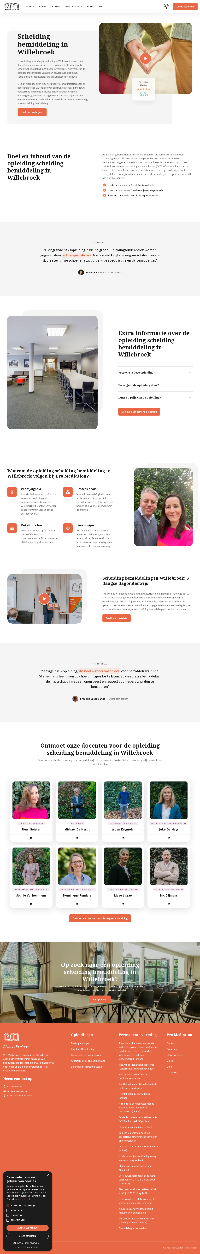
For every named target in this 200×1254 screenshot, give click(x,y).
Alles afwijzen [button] (27, 1236)
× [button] (48, 1175)
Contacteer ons (185, 6)
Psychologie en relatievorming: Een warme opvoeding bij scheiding (138, 1201)
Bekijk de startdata (117, 618)
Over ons (55, 6)
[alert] (27, 1211)
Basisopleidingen (80, 1043)
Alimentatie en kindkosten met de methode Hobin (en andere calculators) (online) (136, 1107)
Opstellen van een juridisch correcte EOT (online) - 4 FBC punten (138, 1119)
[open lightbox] (134, 58)
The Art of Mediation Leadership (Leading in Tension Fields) (136, 1220)
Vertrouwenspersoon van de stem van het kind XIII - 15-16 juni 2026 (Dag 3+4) (137, 1179)
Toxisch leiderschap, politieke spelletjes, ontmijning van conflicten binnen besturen (138, 1136)
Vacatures (172, 1072)
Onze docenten (73, 6)
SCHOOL (30, 6)
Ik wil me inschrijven (36, 112)
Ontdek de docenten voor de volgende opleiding (100, 918)
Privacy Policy (191, 1248)
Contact (171, 1043)
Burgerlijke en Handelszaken (86, 1054)
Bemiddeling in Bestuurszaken (87, 1066)
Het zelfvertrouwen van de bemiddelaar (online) (133, 1076)
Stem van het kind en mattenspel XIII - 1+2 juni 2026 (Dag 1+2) (138, 1191)
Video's (90, 6)
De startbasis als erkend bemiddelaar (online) (138, 1148)
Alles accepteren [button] (28, 1227)
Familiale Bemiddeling (82, 1049)
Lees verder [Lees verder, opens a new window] (26, 1199)
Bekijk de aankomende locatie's (138, 411)
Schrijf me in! (100, 999)
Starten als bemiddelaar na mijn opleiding (135, 1167)
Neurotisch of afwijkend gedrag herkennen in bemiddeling (136, 1210)
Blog (101, 6)
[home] (11, 6)
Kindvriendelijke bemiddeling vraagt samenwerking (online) (138, 1158)
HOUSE (42, 6)
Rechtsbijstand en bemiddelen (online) (135, 1095)
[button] (27, 1243)
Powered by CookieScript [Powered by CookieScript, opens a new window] (27, 1247)
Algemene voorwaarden (173, 1248)
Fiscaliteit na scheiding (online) (135, 1126)
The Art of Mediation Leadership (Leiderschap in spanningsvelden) (136, 1066)
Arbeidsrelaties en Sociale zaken (88, 1060)
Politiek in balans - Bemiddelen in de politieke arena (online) (138, 1086)
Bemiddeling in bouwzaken (133, 1228)
